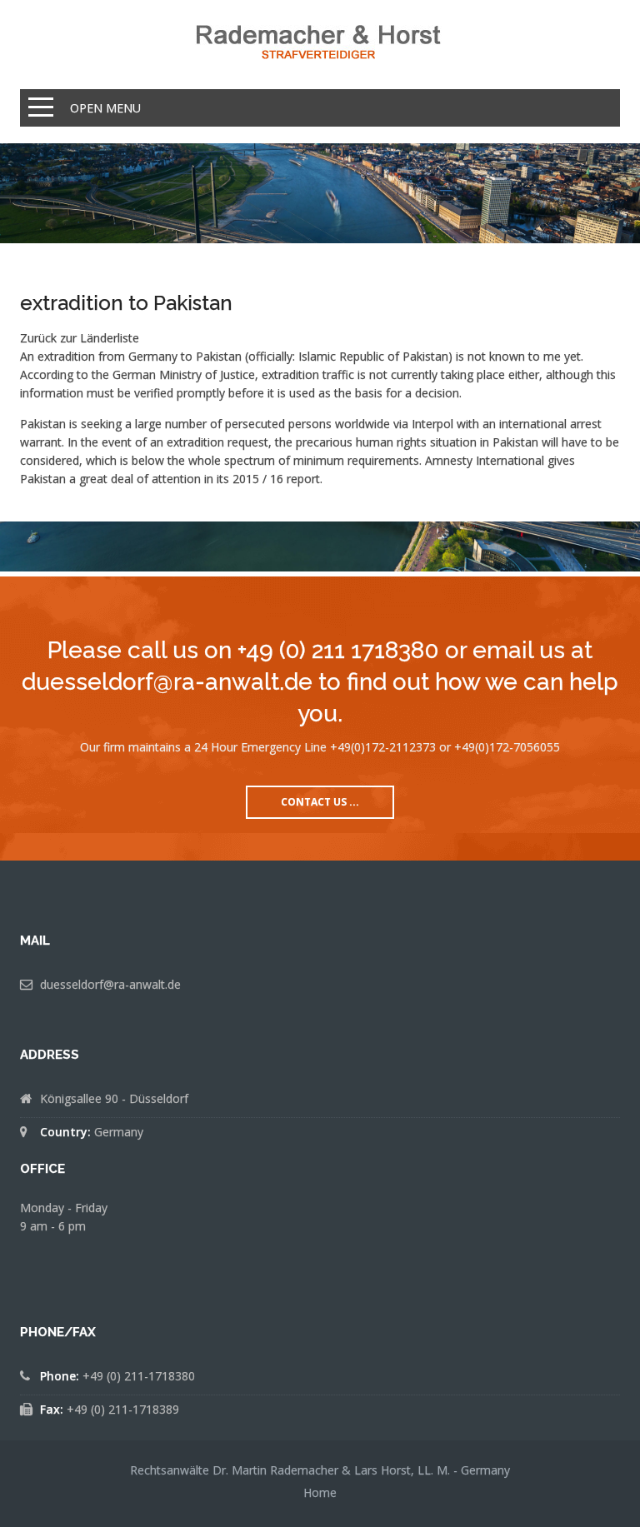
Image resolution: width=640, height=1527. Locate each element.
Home (320, 1492)
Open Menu (105, 108)
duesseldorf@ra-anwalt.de (110, 984)
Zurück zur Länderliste (79, 338)
